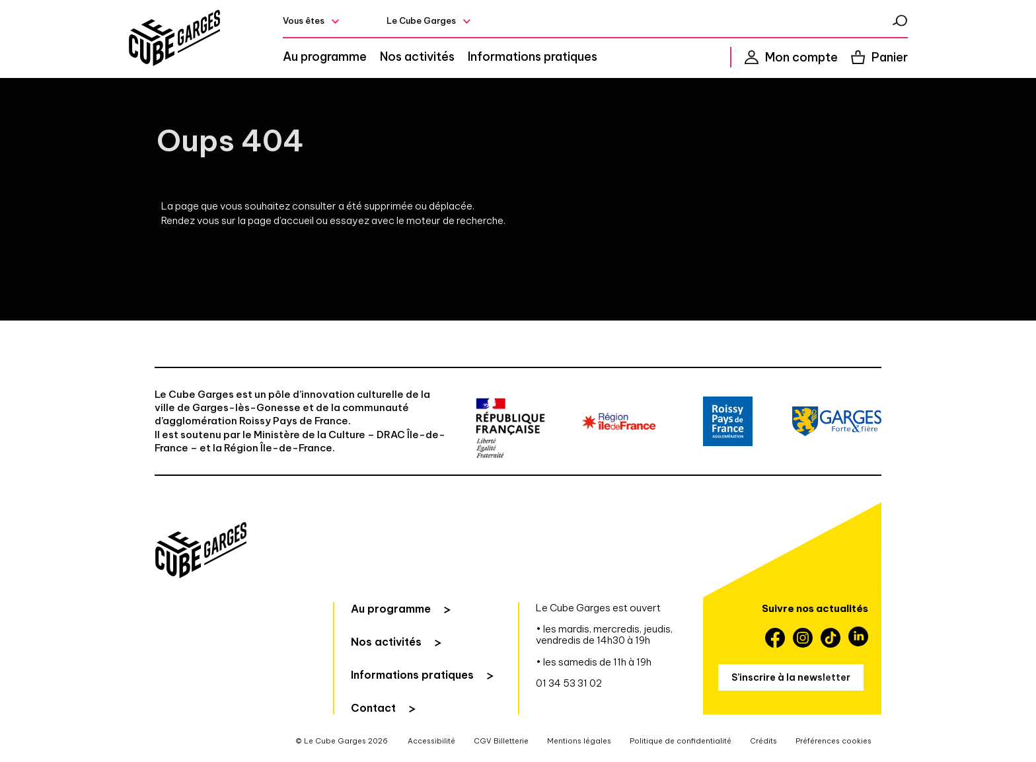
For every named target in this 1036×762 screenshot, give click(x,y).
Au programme (325, 57)
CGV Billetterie (501, 740)
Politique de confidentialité (680, 740)
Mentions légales (579, 740)
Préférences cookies (833, 740)
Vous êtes (303, 20)
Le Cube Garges (421, 20)
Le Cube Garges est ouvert (598, 607)
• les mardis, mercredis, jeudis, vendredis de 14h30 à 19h (604, 634)
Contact (373, 707)
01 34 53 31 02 (569, 683)
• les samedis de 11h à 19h (593, 661)
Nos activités (417, 57)
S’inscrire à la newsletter (790, 677)
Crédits (763, 740)
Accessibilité (431, 740)
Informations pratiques (532, 57)
